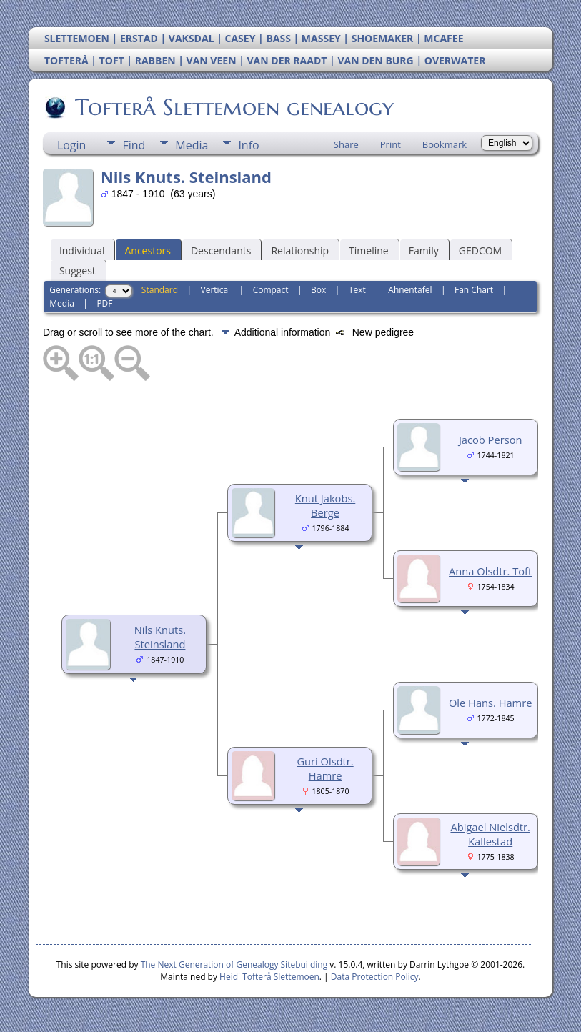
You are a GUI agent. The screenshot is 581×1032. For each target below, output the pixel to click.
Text (357, 290)
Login (71, 145)
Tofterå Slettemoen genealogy (233, 107)
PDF (104, 303)
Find (133, 145)
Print (390, 144)
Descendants (221, 250)
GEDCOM (480, 250)
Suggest (77, 270)
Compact (271, 290)
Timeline (369, 250)
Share (346, 144)
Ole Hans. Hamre (490, 702)
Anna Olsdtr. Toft (490, 571)
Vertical (216, 290)
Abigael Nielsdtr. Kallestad (490, 834)
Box (318, 290)
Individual (82, 250)
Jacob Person (490, 439)
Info (248, 145)
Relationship (300, 250)
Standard (159, 290)
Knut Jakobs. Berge (325, 505)
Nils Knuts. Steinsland (160, 636)
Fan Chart (474, 290)
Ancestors (147, 250)
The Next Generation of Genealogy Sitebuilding (234, 964)
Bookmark (444, 144)
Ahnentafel (410, 290)
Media (191, 145)
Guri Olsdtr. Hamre (325, 768)
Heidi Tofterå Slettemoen (269, 977)
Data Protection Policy (375, 977)
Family (424, 250)
